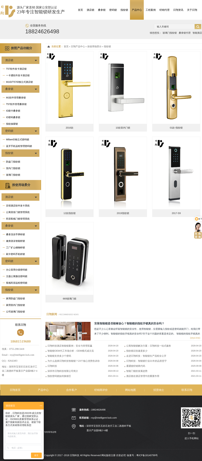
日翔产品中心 (78, 46)
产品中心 (137, 9)
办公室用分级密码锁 (16, 269)
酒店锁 (90, 9)
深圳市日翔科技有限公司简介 (62, 371)
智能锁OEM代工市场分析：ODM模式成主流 (70, 350)
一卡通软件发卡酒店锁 (18, 75)
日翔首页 (15, 389)
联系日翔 (186, 389)
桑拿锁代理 (185, 32)
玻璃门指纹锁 (170, 32)
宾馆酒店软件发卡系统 (18, 205)
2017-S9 (176, 213)
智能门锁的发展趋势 (136, 371)
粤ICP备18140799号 (147, 455)
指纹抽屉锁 (12, 123)
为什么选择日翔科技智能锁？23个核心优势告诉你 (73, 361)
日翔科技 (52, 366)
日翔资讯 (178, 9)
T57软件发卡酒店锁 (16, 68)
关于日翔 (192, 9)
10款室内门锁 (123, 127)
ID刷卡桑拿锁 (13, 110)
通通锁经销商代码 (135, 366)
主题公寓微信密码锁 (16, 276)
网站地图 (130, 389)
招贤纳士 (158, 389)
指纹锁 (124, 9)
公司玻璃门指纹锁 (15, 311)
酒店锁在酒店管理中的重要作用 (142, 376)
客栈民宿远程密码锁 (16, 282)
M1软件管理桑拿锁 (16, 97)
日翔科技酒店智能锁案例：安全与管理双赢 (69, 345)
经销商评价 (101, 389)
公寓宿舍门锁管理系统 (18, 212)
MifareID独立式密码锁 (17, 139)
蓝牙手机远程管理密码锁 (19, 146)
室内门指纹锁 (13, 168)
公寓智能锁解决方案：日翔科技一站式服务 (148, 345)
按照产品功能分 (21, 48)
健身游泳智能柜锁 (15, 241)
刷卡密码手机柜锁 (15, 254)
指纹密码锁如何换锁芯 (59, 376)
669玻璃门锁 (69, 298)
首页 (80, 9)
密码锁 (113, 9)
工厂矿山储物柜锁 (15, 247)
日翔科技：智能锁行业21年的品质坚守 (146, 361)
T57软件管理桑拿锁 (16, 104)
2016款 (69, 127)
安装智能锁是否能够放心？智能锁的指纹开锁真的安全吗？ (129, 323)
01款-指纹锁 (176, 127)
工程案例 (151, 9)
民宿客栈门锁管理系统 (18, 218)
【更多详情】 (195, 338)
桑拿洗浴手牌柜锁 (15, 234)
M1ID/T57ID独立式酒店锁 (19, 82)
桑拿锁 (102, 9)
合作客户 (71, 389)
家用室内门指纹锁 (15, 305)
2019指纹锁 (123, 213)
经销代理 (164, 9)
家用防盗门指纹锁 (15, 298)
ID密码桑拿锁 (13, 117)
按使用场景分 (21, 185)
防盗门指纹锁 (13, 161)
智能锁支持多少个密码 (59, 355)
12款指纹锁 (69, 213)
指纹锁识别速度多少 (136, 350)
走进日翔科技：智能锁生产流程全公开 (146, 355)
